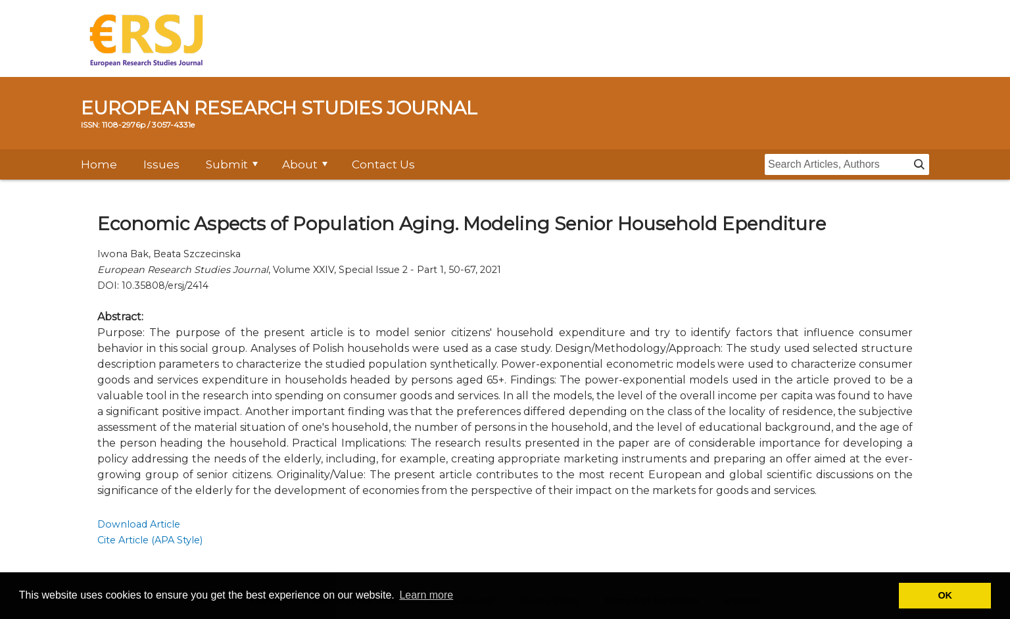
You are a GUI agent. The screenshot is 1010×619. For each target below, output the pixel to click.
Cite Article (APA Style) (150, 540)
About (300, 164)
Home (99, 164)
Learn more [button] (426, 595)
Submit (227, 164)
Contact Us (383, 164)
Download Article (138, 524)
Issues (161, 164)
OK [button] (945, 595)
